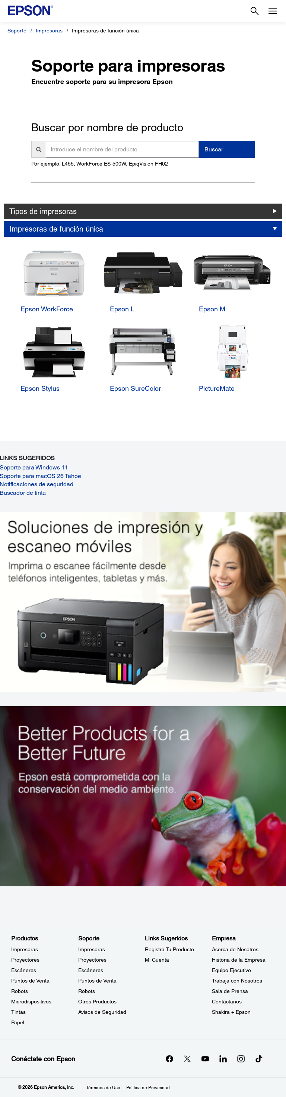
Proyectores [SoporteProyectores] (92, 960)
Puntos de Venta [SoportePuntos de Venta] (97, 981)
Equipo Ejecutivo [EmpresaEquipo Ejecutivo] (231, 970)
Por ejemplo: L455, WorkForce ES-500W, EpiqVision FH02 (99, 164)
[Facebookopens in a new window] (169, 1058)
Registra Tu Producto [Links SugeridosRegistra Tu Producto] (169, 949)
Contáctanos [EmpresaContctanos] (227, 1002)
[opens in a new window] (259, 1058)
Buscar (213, 149)
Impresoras (49, 31)
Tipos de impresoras (43, 211)
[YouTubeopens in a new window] (205, 1058)
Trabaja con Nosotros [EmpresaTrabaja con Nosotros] (237, 981)
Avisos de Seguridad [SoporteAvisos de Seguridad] (102, 1012)
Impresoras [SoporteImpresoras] (91, 949)
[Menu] (273, 11)
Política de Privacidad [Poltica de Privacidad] (148, 1087)
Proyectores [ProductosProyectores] (25, 960)
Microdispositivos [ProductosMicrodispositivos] (31, 1002)
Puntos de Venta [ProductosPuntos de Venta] (30, 981)
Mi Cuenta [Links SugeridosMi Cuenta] (157, 960)
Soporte (16, 31)
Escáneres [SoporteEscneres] (90, 970)
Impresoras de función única (56, 228)
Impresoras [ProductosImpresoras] (24, 949)
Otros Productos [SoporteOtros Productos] (97, 1002)
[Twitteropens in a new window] (187, 1058)
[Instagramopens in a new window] (241, 1058)
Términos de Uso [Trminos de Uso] (103, 1087)
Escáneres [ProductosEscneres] (23, 970)
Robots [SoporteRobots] (86, 991)
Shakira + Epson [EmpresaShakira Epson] (231, 1012)
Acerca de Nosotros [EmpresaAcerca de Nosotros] (235, 949)
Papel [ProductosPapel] (17, 1022)
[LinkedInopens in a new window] (223, 1058)
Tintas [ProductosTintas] (18, 1012)
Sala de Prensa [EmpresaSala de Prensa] (230, 991)
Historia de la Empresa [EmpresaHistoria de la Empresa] (239, 960)
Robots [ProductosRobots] (19, 991)
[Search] (255, 11)
